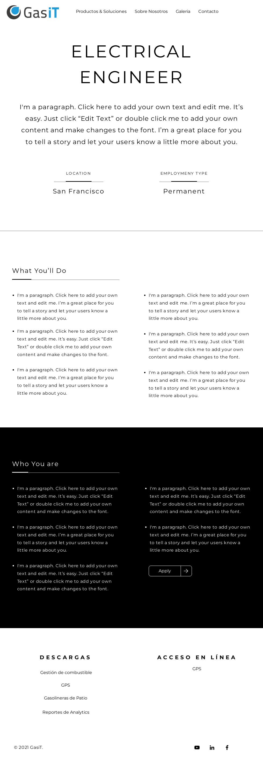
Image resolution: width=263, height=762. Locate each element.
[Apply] (165, 571)
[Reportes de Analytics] (65, 712)
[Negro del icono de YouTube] (197, 747)
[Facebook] (227, 747)
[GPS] (65, 685)
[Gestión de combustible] (66, 672)
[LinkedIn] (212, 747)
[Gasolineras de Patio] (65, 698)
